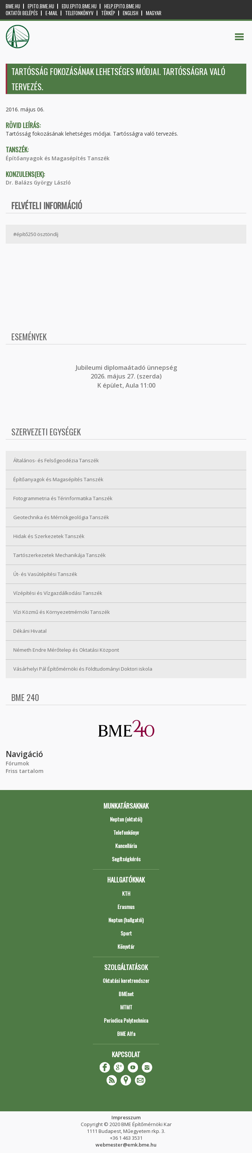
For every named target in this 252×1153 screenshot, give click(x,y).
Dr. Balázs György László (38, 182)
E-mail (51, 13)
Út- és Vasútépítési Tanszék (45, 574)
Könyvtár (126, 946)
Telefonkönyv (79, 13)
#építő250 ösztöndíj (35, 234)
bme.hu (13, 6)
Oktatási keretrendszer (126, 980)
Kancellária (126, 845)
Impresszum (126, 1117)
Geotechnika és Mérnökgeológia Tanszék (61, 517)
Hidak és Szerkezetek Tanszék (49, 536)
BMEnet (126, 994)
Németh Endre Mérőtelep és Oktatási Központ (66, 649)
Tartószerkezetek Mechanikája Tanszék (59, 555)
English (130, 13)
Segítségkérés (126, 859)
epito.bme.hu (41, 6)
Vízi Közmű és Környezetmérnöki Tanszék (61, 612)
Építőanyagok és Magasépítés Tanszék (58, 158)
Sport (126, 933)
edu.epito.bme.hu (79, 6)
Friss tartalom (25, 770)
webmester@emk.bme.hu (126, 1144)
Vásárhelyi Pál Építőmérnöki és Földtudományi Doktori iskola (82, 668)
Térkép (108, 13)
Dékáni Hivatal (30, 630)
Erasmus (126, 907)
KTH (126, 893)
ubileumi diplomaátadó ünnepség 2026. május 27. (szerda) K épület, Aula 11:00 (127, 376)
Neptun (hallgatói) (126, 920)
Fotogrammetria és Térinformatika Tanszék (63, 498)
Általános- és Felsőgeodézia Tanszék (56, 460)
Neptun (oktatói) (126, 819)
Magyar (153, 13)
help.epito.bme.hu (122, 6)
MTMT (126, 1007)
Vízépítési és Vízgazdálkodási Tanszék (57, 593)
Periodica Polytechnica (126, 1020)
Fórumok (17, 763)
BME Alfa (126, 1033)
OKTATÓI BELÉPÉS (22, 13)
